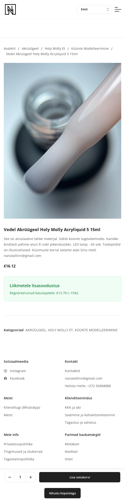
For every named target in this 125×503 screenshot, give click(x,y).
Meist (8, 415)
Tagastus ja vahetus (80, 422)
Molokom (72, 444)
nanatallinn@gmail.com (83, 378)
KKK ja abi (73, 407)
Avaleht (10, 48)
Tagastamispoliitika (19, 459)
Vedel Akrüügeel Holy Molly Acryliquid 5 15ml (42, 54)
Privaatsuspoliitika (18, 444)
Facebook (17, 378)
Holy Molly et (55, 48)
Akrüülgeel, (36, 330)
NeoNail (71, 451)
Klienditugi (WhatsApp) (22, 407)
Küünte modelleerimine (90, 48)
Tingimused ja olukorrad (23, 451)
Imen (69, 459)
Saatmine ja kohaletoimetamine (90, 415)
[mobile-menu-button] (118, 9)
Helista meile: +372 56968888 (88, 386)
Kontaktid (72, 371)
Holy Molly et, (61, 330)
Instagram (18, 371)
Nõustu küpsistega (62, 493)
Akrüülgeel (30, 48)
